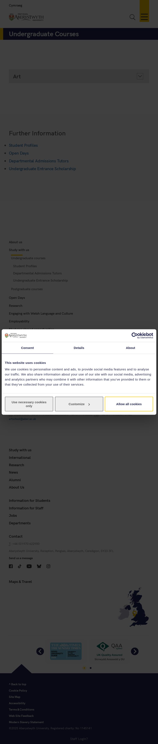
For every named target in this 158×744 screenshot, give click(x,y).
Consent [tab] (27, 347)
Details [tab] (79, 347)
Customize (79, 404)
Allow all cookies (129, 404)
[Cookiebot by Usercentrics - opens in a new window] (134, 335)
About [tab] (130, 347)
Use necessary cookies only (29, 404)
